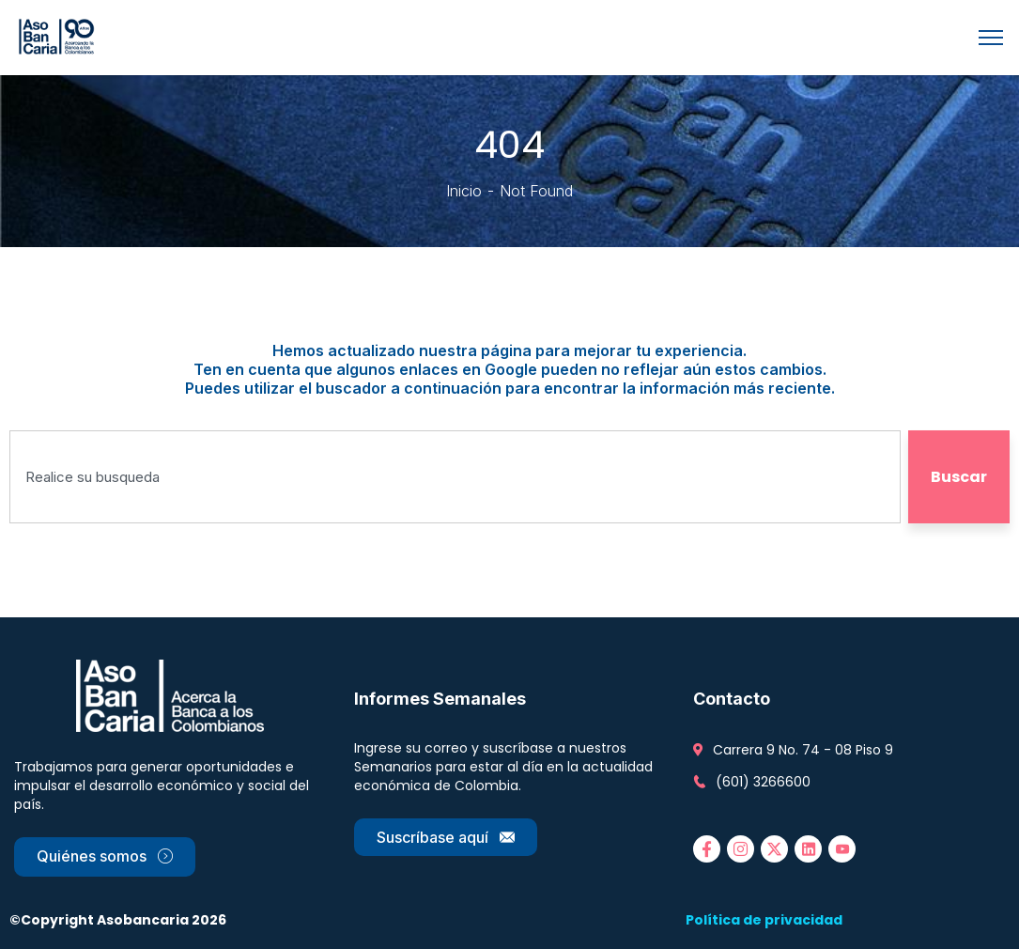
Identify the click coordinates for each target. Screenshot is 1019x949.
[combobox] (455, 476)
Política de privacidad (764, 919)
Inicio (464, 190)
